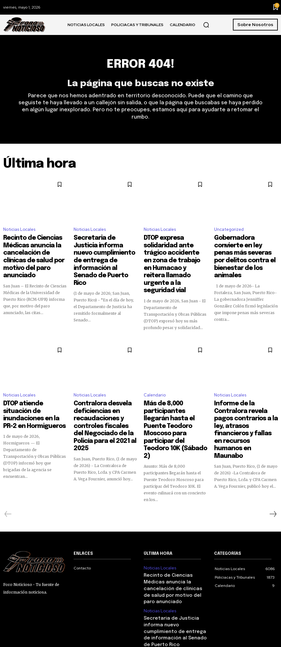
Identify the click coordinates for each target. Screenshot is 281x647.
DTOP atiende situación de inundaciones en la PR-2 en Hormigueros (33, 380)
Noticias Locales (19, 232)
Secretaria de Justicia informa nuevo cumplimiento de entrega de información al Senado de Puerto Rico (103, 251)
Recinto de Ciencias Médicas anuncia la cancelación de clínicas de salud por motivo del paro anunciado (33, 251)
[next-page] (273, 455)
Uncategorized (229, 232)
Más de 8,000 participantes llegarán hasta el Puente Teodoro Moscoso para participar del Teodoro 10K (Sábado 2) (175, 386)
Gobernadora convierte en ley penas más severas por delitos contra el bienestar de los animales (245, 248)
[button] (206, 24)
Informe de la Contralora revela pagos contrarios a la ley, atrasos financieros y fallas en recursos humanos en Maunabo (245, 386)
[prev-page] (8, 455)
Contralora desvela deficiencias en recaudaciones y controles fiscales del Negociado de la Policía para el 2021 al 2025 (104, 389)
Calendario (155, 367)
